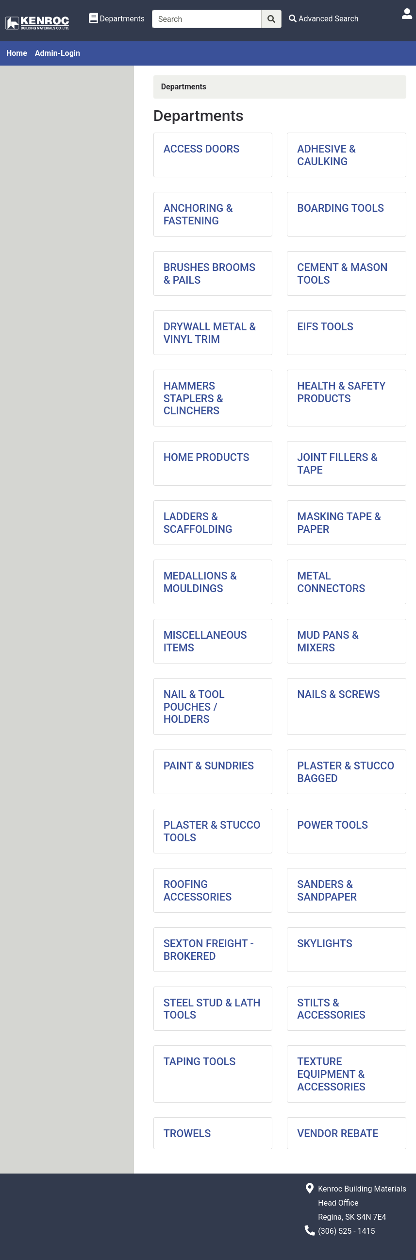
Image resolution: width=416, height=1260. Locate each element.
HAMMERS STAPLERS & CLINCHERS (193, 398)
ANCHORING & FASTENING (198, 214)
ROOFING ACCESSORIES (198, 890)
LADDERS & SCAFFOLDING (198, 523)
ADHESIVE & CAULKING (326, 155)
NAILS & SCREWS (338, 694)
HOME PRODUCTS (207, 457)
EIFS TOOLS (325, 327)
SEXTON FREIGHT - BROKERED (209, 949)
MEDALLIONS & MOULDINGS (200, 582)
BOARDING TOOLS (340, 208)
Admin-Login (57, 53)
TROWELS (187, 1133)
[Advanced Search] (324, 18)
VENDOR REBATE (337, 1133)
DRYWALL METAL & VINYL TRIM (210, 333)
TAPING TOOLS (200, 1062)
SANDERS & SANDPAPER (327, 890)
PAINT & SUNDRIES (209, 766)
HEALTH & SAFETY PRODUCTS (341, 392)
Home (16, 53)
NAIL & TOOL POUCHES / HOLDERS (194, 707)
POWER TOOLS (332, 825)
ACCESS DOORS (202, 149)
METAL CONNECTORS (331, 582)
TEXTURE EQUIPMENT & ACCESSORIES (331, 1074)
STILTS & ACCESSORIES (331, 1009)
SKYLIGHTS (324, 943)
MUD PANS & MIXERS (328, 641)
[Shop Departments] (117, 19)
